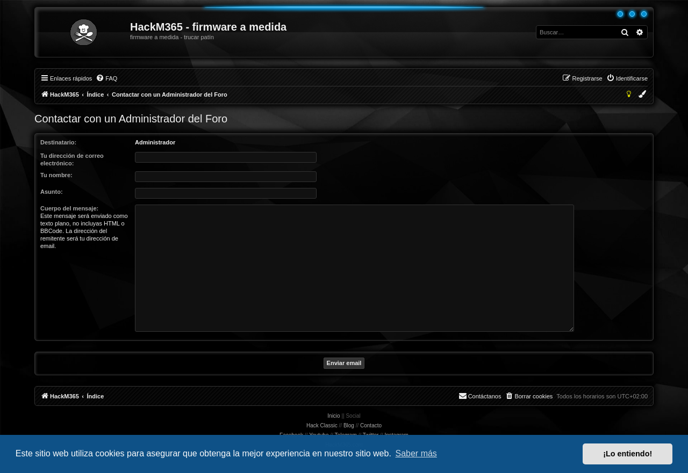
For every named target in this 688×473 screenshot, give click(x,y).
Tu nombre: (56, 175)
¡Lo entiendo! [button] (627, 453)
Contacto (371, 425)
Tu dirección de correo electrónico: (72, 159)
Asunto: (51, 191)
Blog (348, 425)
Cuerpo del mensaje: (69, 208)
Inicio (333, 416)
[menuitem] (106, 78)
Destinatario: (58, 142)
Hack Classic (322, 425)
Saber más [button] (416, 453)
